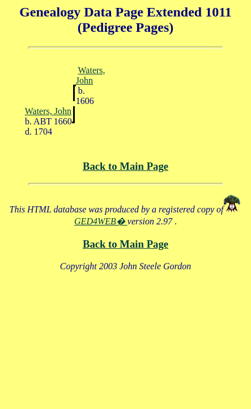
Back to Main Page (125, 166)
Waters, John (90, 75)
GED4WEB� (100, 221)
